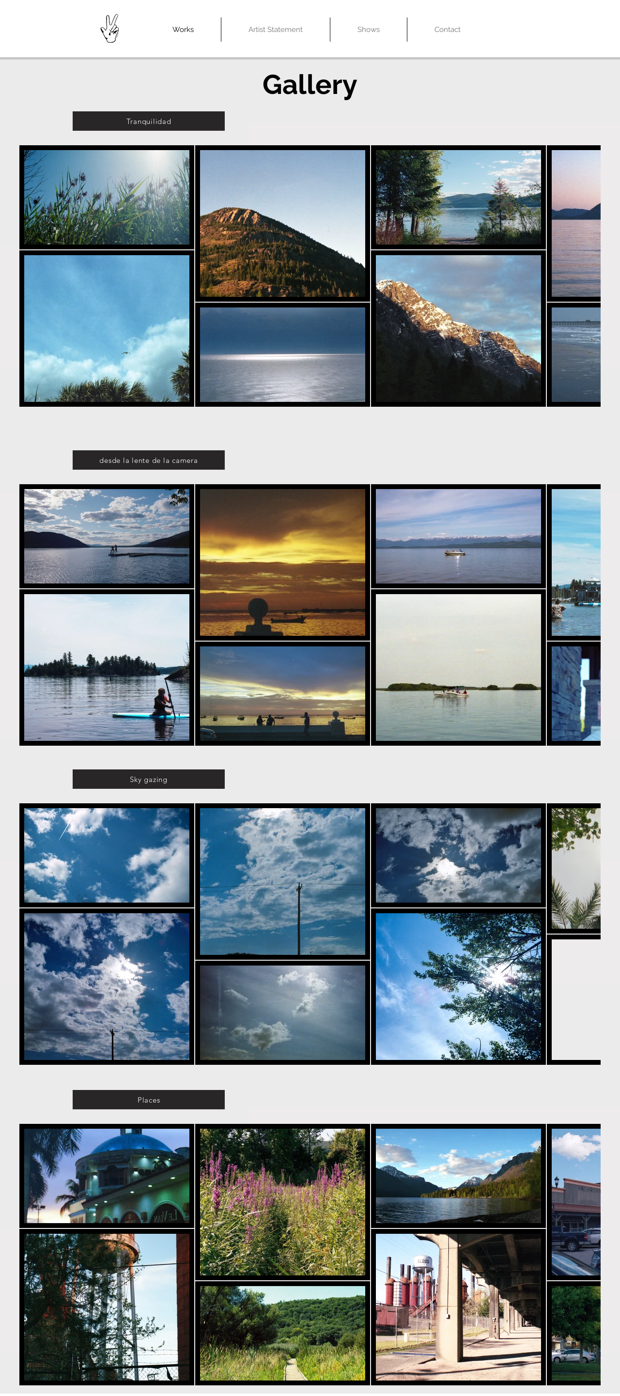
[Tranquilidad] (149, 121)
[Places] (149, 1099)
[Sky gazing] (149, 779)
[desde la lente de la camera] (149, 460)
